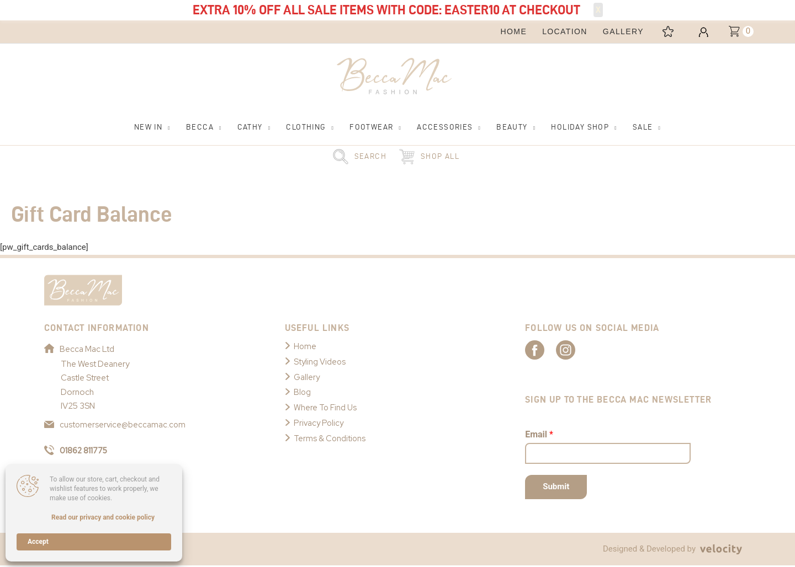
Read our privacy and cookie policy (103, 517)
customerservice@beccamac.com (115, 425)
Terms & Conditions (330, 439)
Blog (302, 393)
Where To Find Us (326, 408)
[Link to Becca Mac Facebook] (544, 350)
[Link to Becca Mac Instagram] (583, 350)
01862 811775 (78, 451)
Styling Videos (320, 362)
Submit (556, 488)
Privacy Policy (320, 423)
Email (539, 435)
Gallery (307, 377)
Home (305, 346)
